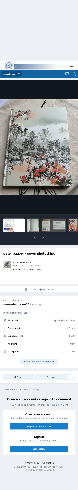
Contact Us (48, 462)
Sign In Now (39, 448)
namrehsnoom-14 (16, 304)
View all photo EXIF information (39, 361)
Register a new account (39, 426)
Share (18, 377)
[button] (34, 237)
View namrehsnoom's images (28, 269)
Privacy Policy (31, 462)
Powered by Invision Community (39, 470)
